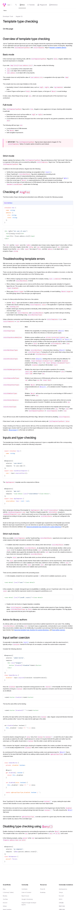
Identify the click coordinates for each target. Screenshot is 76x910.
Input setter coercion (58, 630)
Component (8, 461)
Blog (4, 889)
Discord (5, 902)
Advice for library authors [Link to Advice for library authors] (15, 619)
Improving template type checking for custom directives (43, 527)
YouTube (5, 899)
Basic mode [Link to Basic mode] (8, 54)
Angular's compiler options (58, 47)
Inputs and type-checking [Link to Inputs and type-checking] (19, 437)
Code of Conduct (26, 892)
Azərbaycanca (63, 889)
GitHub (5, 906)
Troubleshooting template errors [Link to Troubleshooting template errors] (24, 259)
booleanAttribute (39, 678)
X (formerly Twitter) (8, 892)
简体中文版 (62, 906)
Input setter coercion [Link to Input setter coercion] (16, 637)
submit (16, 658)
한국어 (60, 899)
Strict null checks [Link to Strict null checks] (11, 533)
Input (8, 770)
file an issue (13, 430)
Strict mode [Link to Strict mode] (8, 156)
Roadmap (42, 892)
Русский (61, 896)
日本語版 (61, 902)
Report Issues (25, 896)
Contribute (24, 889)
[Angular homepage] (4, 4)
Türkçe (61, 892)
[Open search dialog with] (16, 4)
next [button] (10, 5)
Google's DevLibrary (27, 899)
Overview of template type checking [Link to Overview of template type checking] (26, 39)
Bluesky (5, 896)
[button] (70, 4)
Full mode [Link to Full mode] (7, 105)
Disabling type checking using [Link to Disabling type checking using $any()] (28, 826)
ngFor (10, 231)
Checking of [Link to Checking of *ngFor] (16, 192)
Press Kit (42, 889)
